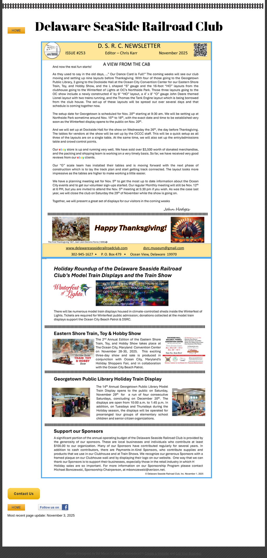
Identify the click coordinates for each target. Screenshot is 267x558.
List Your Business (188, 553)
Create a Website (157, 553)
